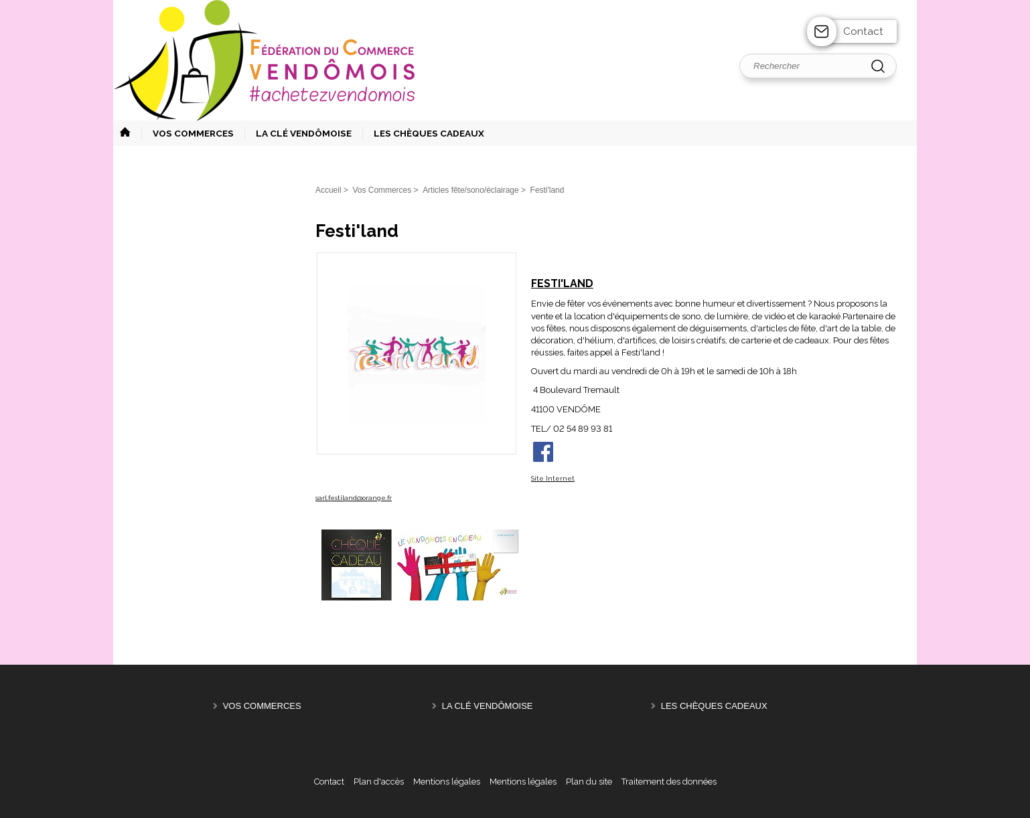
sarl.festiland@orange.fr (353, 497)
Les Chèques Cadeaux (714, 706)
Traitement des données (669, 781)
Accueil (328, 190)
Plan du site (589, 781)
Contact (863, 31)
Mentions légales (446, 781)
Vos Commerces (262, 706)
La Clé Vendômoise (487, 706)
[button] (187, 133)
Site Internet (553, 478)
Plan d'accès (379, 781)
